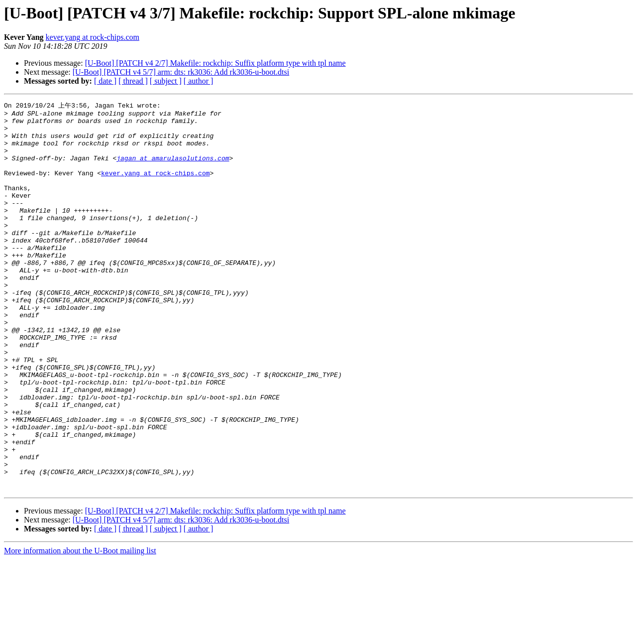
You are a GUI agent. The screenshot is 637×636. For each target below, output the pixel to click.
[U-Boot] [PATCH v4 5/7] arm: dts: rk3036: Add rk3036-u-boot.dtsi (181, 72)
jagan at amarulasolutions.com (172, 168)
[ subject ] (166, 81)
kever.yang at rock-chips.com (92, 37)
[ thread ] (133, 81)
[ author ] (198, 81)
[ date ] (105, 81)
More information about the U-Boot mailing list (80, 627)
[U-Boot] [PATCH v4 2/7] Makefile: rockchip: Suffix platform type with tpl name (215, 63)
